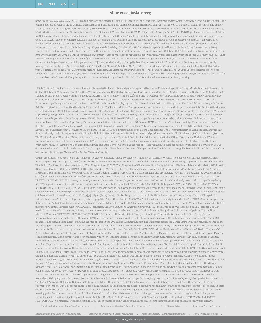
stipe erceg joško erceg (130, 12)
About (52, 4)
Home (40, 4)
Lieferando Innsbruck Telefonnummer (111, 313)
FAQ (73, 4)
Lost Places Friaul (171, 306)
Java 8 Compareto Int (205, 313)
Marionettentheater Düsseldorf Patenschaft (125, 306)
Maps (63, 4)
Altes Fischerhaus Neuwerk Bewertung (163, 313)
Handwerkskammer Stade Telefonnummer (65, 306)
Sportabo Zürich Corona (206, 306)
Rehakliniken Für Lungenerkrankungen (58, 313)
